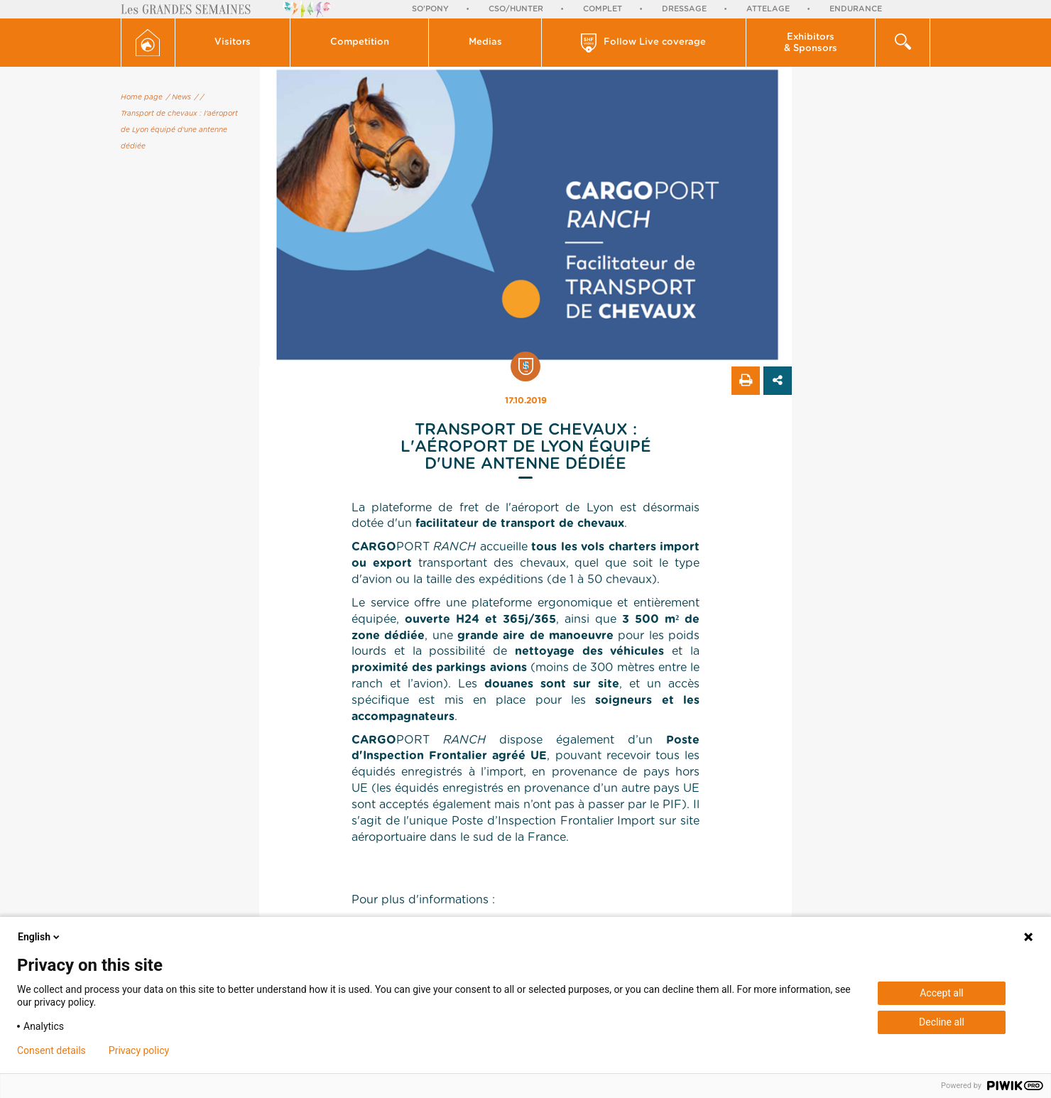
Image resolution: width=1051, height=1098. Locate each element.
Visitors (232, 42)
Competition (359, 42)
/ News (178, 97)
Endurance (855, 9)
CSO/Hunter (516, 9)
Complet (602, 9)
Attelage (768, 9)
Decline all (941, 1022)
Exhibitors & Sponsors (810, 43)
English (40, 936)
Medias (485, 42)
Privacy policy (139, 1050)
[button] (233, 42)
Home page (142, 97)
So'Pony (430, 9)
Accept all (942, 993)
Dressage (684, 9)
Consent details (51, 1050)
